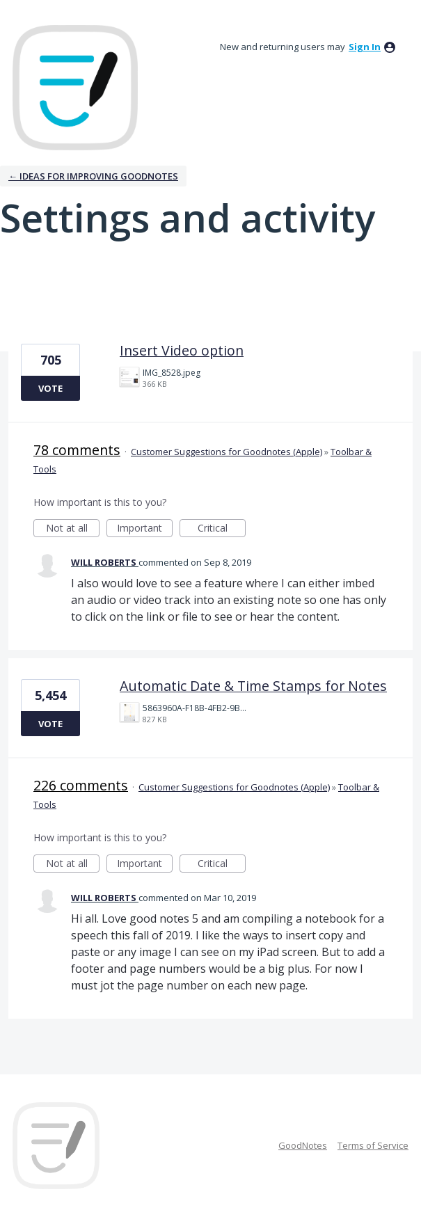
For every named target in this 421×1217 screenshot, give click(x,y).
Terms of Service (372, 1145)
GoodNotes (302, 1145)
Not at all (73, 529)
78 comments (76, 449)
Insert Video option (182, 350)
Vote (50, 388)
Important (145, 529)
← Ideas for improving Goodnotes (93, 176)
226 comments (80, 785)
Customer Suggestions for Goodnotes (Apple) (226, 451)
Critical (222, 529)
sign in (365, 46)
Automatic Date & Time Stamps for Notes (253, 685)
